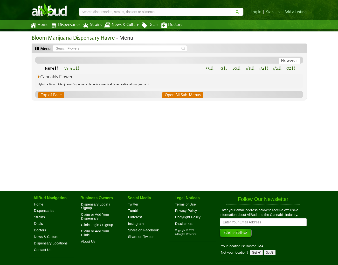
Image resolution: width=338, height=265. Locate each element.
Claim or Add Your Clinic (95, 233)
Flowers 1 (289, 60)
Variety (71, 68)
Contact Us (42, 250)
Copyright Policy (188, 217)
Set (270, 252)
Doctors (167, 25)
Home (39, 25)
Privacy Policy (186, 211)
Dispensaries (64, 25)
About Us (88, 241)
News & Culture (119, 25)
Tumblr (133, 211)
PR (210, 68)
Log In (257, 12)
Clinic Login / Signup (97, 225)
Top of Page (51, 95)
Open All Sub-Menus (182, 95)
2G (236, 68)
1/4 (263, 68)
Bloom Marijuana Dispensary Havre (72, 38)
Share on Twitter (141, 237)
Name (51, 68)
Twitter (133, 204)
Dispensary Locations (51, 243)
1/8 (250, 68)
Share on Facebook (143, 230)
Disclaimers (184, 224)
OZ (290, 68)
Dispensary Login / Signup (95, 206)
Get (256, 252)
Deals (146, 25)
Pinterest (135, 217)
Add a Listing (296, 12)
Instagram (136, 224)
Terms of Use (185, 204)
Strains (90, 25)
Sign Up (273, 12)
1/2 (277, 68)
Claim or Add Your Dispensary (95, 216)
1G (223, 68)
